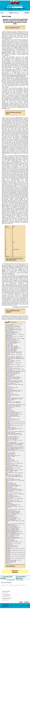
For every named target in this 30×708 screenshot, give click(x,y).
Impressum (16, 654)
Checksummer (13, 322)
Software (19, 8)
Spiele (23, 8)
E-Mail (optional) (6, 643)
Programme (10, 10)
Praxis (19, 10)
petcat (7, 322)
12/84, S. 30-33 (15, 12)
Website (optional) (7, 647)
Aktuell (5, 8)
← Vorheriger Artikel (10, 628)
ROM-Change (15, 620)
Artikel (15, 5)
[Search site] (17, 7)
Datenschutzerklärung (24, 654)
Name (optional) (6, 640)
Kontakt (11, 654)
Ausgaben (10, 5)
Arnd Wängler (16, 306)
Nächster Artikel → (20, 628)
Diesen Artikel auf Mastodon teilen (21, 625)
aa (27, 306)
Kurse (16, 10)
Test (15, 8)
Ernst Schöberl (23, 306)
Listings (20, 5)
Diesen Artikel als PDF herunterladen (6, 625)
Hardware (10, 8)
